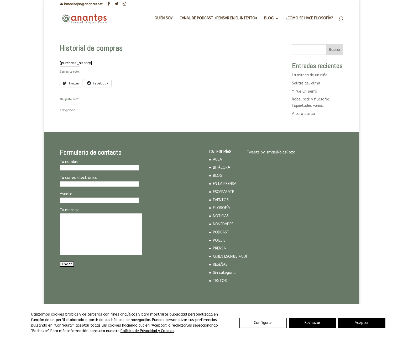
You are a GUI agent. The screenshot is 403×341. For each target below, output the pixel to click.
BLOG (269, 18)
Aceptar (362, 323)
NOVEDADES (223, 224)
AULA (217, 159)
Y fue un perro (304, 91)
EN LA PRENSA (224, 184)
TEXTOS (220, 281)
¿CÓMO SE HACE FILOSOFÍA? (309, 18)
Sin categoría (224, 272)
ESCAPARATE (223, 192)
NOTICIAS (221, 216)
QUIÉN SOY (163, 18)
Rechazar (312, 323)
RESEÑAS (220, 264)
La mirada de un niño (310, 75)
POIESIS (219, 240)
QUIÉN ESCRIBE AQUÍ (230, 256)
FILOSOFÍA (221, 208)
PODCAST (221, 232)
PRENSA (219, 248)
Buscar (335, 49)
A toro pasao (303, 113)
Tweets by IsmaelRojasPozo (271, 152)
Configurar (263, 323)
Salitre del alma (306, 83)
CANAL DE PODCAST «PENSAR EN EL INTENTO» (218, 18)
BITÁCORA (221, 167)
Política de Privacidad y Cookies (147, 331)
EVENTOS (221, 200)
